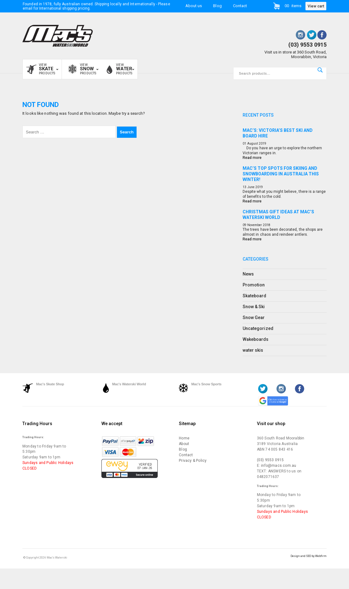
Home (184, 438)
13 (244, 187)
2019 (262, 143)
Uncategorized (258, 328)
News (248, 273)
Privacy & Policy (193, 460)
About (184, 444)
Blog (217, 5)
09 (244, 225)
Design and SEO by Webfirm (309, 556)
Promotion (254, 284)
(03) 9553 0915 (307, 44)
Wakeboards (256, 339)
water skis (253, 350)
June (250, 187)
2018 (266, 225)
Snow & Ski (254, 306)
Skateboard (255, 295)
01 (244, 143)
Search (320, 69)
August (252, 143)
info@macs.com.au (278, 465)
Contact (240, 5)
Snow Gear (254, 317)
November (254, 225)
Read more (252, 157)
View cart (316, 6)
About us (193, 5)
